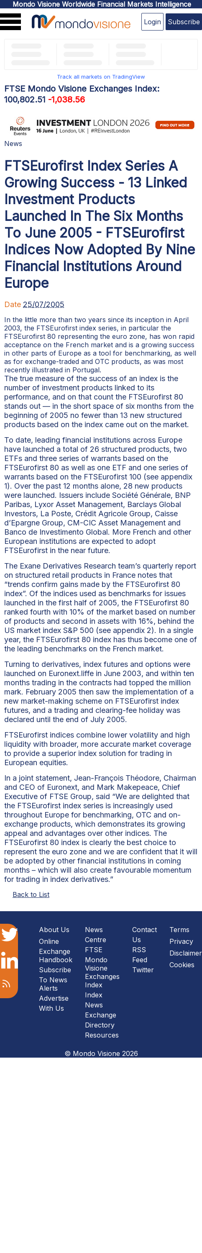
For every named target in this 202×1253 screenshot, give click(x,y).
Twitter (143, 970)
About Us (54, 929)
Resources (102, 1035)
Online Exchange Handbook (55, 950)
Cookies (181, 965)
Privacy (181, 941)
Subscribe (184, 22)
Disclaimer (185, 953)
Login (152, 22)
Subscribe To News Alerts (55, 979)
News (13, 143)
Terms (179, 929)
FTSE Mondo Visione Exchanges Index (102, 967)
